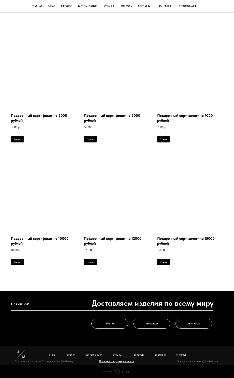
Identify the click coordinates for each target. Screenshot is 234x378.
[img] (220, 6)
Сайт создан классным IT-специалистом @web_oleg (44, 361)
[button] (116, 361)
